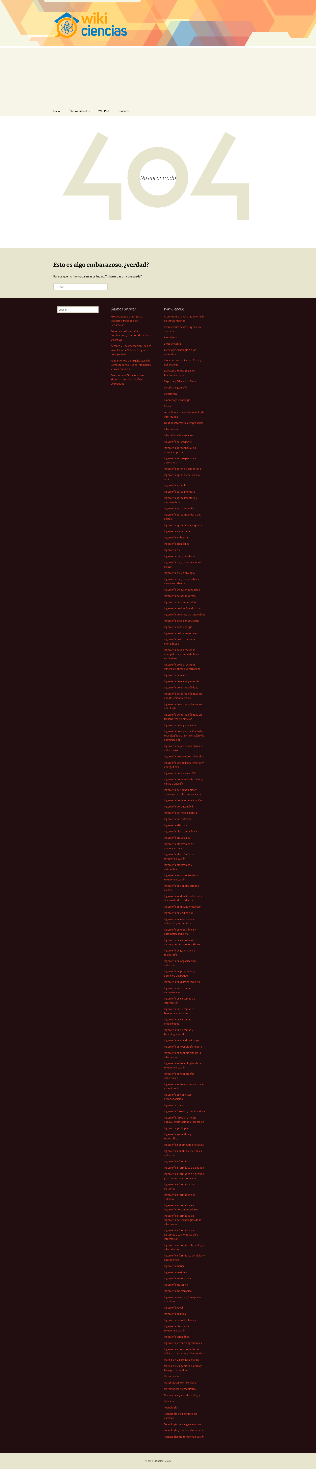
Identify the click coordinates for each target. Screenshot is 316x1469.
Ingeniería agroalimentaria (179, 491)
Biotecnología (172, 343)
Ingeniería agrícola (175, 485)
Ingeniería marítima (175, 1272)
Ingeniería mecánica (176, 1284)
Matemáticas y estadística (180, 1389)
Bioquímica (170, 337)
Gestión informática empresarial (183, 423)
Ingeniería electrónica (177, 837)
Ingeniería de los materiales (181, 633)
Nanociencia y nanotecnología (182, 1395)
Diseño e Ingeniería (175, 387)
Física (167, 406)
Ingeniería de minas (175, 675)
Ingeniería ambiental (176, 537)
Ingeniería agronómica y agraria (183, 525)
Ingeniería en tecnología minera (183, 1046)
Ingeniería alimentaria (177, 531)
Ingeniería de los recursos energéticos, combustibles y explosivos (181, 654)
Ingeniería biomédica (176, 543)
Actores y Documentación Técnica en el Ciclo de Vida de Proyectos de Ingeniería (131, 350)
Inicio (56, 111)
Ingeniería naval (173, 1307)
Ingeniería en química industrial (182, 982)
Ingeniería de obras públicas (181, 687)
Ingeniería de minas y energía (181, 681)
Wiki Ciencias (156, 1461)
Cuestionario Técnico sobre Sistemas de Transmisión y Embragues (127, 379)
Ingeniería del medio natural (181, 813)
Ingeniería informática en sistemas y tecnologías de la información (181, 1235)
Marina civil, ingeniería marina (181, 1359)
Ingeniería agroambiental (179, 508)
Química (169, 1401)
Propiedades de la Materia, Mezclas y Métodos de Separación (127, 321)
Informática (171, 429)
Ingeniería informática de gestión (184, 1167)
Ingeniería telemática (176, 1337)
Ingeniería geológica (176, 1128)
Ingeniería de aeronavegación (182, 589)
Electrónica (171, 394)
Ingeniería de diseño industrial (182, 608)
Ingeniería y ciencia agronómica (183, 1343)
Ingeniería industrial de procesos (184, 1144)
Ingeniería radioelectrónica (180, 1320)
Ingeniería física (173, 1105)
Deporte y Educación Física (180, 381)
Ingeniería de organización (180, 725)
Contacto (124, 111)
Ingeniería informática (177, 1161)
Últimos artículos (79, 111)
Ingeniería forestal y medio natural (184, 1111)
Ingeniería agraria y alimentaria (182, 468)
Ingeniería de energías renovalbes (184, 614)
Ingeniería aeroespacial (178, 441)
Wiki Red (103, 111)
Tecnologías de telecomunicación (184, 1436)
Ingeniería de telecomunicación (183, 800)
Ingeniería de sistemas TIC (180, 773)
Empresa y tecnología (177, 400)
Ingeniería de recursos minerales (184, 756)
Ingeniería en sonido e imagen (182, 1040)
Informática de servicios (178, 435)
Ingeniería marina (174, 1266)
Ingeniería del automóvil (178, 806)
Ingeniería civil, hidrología (179, 573)
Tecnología (170, 1407)
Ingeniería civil (172, 550)
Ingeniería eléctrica (175, 825)
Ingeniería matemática (177, 1278)
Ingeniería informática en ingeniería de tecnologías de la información (182, 1220)
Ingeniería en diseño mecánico (182, 906)
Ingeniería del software (178, 819)
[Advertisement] (158, 76)
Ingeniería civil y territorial (179, 556)
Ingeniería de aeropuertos (180, 596)
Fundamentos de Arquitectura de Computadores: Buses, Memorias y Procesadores (131, 365)
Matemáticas (172, 1376)
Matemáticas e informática (180, 1382)
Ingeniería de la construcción (181, 621)
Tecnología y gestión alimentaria (183, 1430)
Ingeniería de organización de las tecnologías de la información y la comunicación (184, 735)
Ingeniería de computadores (181, 602)
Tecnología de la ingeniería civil (182, 1424)
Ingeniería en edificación (178, 913)
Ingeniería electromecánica (180, 831)
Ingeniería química (175, 1314)
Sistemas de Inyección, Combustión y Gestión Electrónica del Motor (131, 335)
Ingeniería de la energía (178, 627)
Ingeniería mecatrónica (178, 1291)
